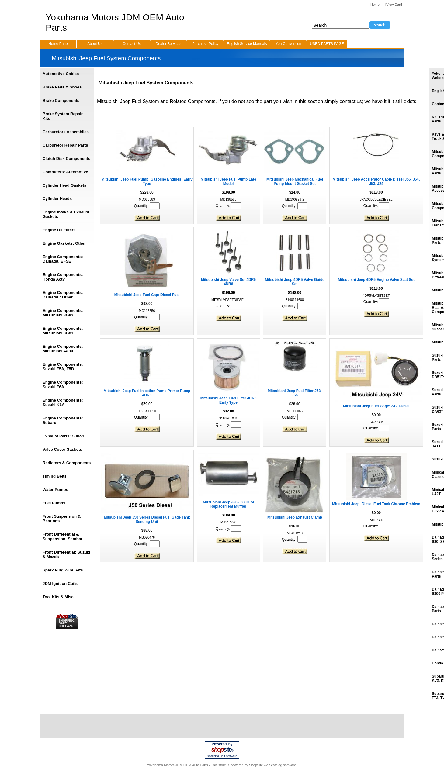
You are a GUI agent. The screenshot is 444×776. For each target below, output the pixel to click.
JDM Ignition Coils (60, 583)
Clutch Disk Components (66, 158)
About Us (94, 44)
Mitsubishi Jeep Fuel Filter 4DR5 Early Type (228, 400)
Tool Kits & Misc (58, 597)
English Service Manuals (247, 44)
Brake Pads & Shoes (62, 87)
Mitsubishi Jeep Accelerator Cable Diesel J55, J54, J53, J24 (376, 181)
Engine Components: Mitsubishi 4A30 (63, 348)
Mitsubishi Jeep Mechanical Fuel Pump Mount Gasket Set (294, 181)
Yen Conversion (288, 44)
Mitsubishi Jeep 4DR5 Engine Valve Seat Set (376, 280)
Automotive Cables (61, 73)
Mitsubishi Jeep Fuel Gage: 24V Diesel (376, 406)
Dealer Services (169, 44)
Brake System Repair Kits (63, 116)
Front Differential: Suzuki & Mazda (66, 554)
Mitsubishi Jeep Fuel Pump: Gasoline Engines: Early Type (146, 181)
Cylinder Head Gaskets (64, 185)
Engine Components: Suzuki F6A (63, 384)
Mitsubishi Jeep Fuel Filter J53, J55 (294, 393)
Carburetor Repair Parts (65, 145)
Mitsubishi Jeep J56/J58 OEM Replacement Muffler (228, 504)
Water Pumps (55, 489)
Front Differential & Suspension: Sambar (62, 536)
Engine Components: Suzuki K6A (63, 402)
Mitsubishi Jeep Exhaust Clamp (294, 517)
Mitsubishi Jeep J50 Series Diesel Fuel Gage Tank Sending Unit (147, 519)
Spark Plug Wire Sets (63, 570)
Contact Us (131, 44)
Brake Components (61, 100)
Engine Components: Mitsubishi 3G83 (63, 312)
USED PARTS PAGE (327, 44)
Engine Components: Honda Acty (63, 276)
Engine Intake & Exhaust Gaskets (66, 214)
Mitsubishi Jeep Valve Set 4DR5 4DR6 (228, 282)
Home (375, 4)
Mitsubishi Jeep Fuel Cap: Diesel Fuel (147, 295)
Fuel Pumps (54, 503)
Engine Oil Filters (59, 230)
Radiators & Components (67, 462)
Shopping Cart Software (222, 755)
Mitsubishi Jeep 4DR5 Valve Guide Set (294, 282)
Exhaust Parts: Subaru (64, 436)
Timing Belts (55, 476)
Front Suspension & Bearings (62, 518)
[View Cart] (393, 4)
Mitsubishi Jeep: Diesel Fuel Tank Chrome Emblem (376, 504)
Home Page (58, 44)
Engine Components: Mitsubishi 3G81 (63, 330)
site (222, 749)
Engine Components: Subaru (63, 420)
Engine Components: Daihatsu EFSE (63, 259)
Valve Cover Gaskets (62, 449)
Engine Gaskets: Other (64, 243)
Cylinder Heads (57, 198)
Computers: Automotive (65, 172)
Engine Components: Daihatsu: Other (63, 294)
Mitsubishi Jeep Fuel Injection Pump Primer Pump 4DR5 (146, 393)
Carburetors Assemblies (66, 131)
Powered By (222, 744)
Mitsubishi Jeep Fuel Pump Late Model (228, 181)
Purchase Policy (205, 44)
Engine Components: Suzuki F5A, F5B (63, 366)
